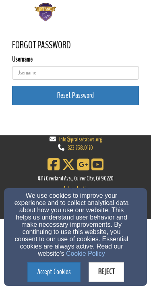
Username (22, 59)
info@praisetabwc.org (80, 139)
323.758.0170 (80, 147)
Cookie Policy (85, 253)
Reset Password (75, 95)
